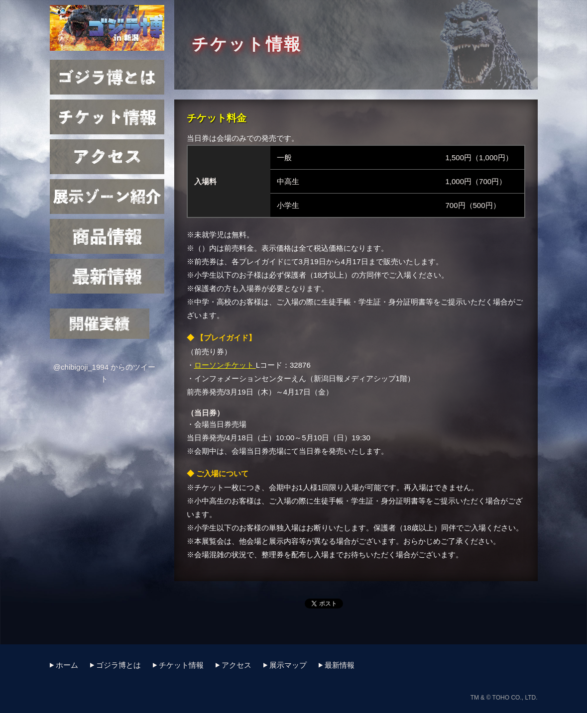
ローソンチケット (225, 365)
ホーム (67, 665)
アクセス (107, 156)
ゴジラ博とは (107, 77)
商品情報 (107, 236)
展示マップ (107, 196)
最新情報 (107, 276)
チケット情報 (107, 117)
